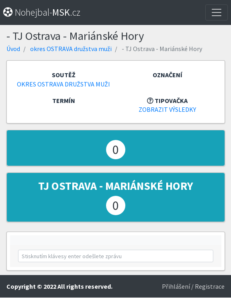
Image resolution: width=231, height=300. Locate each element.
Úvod (13, 49)
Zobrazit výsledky (167, 109)
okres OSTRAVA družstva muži (71, 49)
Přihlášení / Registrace (193, 286)
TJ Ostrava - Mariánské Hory (115, 186)
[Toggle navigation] (216, 12)
